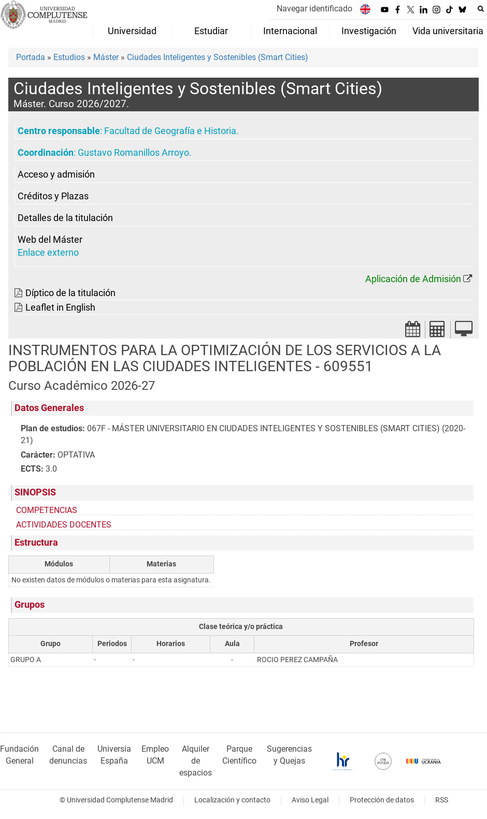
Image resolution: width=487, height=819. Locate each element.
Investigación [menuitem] (368, 31)
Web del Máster (50, 240)
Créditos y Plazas (53, 196)
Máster (106, 57)
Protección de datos (382, 800)
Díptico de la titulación (70, 293)
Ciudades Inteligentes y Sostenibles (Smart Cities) (217, 57)
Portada (30, 57)
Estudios (69, 57)
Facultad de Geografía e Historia (170, 131)
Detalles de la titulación (65, 218)
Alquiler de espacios (195, 761)
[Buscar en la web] (481, 9)
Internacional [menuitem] (290, 31)
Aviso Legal (310, 800)
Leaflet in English (60, 307)
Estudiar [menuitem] (211, 31)
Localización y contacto (232, 800)
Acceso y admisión (56, 174)
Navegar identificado (314, 8)
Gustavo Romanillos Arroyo (133, 153)
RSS (441, 800)
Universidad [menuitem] (132, 31)
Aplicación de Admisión (413, 279)
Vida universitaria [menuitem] (447, 31)
